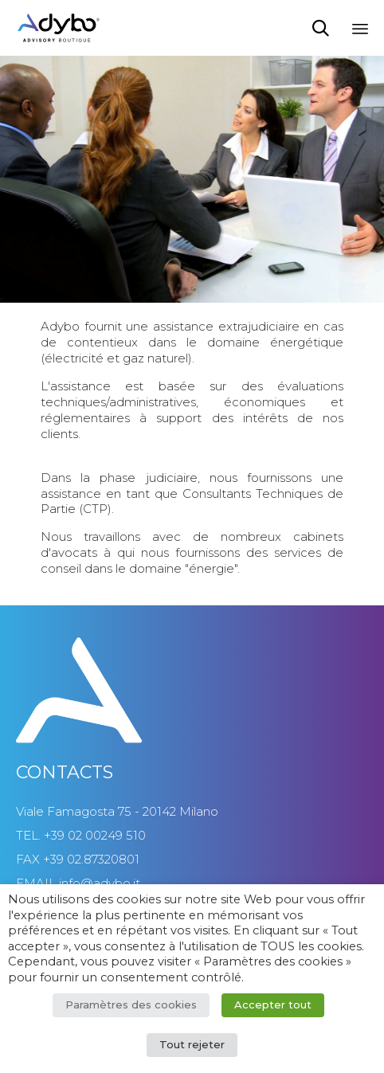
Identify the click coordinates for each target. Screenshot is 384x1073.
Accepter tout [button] (273, 1004)
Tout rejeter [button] (192, 1044)
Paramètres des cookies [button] (131, 1004)
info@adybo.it (99, 883)
